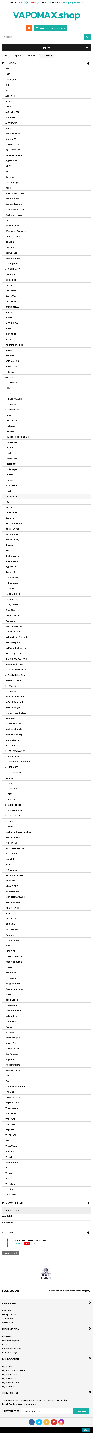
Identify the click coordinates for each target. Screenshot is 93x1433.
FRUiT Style (11, 469)
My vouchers (8, 1386)
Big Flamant (11, 160)
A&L (7, 90)
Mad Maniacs (12, 837)
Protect (9, 967)
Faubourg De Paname (17, 436)
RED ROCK (10, 978)
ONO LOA (10, 924)
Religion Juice (12, 983)
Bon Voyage (11, 182)
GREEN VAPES (12, 528)
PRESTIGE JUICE (13, 961)
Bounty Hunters (13, 204)
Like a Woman (12, 740)
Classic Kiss (13, 409)
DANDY (10, 783)
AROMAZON (11, 122)
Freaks (8, 453)
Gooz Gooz (11, 512)
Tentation (12, 821)
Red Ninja (10, 972)
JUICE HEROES (14, 805)
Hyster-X (10, 572)
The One (9, 1091)
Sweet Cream (12, 1064)
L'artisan (10, 620)
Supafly (9, 1059)
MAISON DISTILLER (14, 848)
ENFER (8, 415)
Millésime (10, 880)
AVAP (8, 128)
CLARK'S (9, 247)
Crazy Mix (10, 290)
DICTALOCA (11, 323)
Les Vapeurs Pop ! (14, 734)
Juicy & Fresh (12, 599)
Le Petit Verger (13, 707)
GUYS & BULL (11, 534)
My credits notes (10, 1374)
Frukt (8, 491)
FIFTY (9, 794)
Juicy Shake (11, 604)
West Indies (11, 1162)
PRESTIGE (10, 951)
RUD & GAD (11, 1005)
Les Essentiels (14, 772)
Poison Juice (12, 940)
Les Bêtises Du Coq (17, 669)
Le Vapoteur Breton (15, 712)
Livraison (6, 1336)
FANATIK (9, 431)
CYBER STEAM (12, 306)
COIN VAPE (10, 274)
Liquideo (10, 777)
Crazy (8, 285)
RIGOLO (9, 994)
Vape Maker (11, 1108)
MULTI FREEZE (13, 815)
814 (7, 85)
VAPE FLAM (10, 1118)
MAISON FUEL (12, 485)
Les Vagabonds (13, 729)
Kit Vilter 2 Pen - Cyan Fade (30, 1240)
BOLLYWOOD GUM (14, 193)
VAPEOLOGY (11, 1124)
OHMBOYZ (10, 918)
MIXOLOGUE (11, 886)
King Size (10, 610)
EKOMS (9, 393)
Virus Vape (11, 1146)
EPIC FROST (11, 420)
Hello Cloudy (12, 539)
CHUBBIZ (9, 242)
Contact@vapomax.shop (22, 1404)
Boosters (10, 68)
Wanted (9, 1151)
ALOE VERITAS (12, 112)
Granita (9, 518)
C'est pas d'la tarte (15, 231)
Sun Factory (11, 1054)
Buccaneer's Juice (14, 209)
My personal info (10, 1382)
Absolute (10, 95)
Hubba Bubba (12, 561)
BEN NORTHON (12, 149)
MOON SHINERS (13, 902)
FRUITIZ (9, 474)
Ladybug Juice (13, 653)
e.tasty (9, 377)
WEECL (8, 1156)
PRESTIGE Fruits (14, 956)
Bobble (9, 187)
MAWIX (9, 864)
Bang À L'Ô (10, 139)
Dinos (8, 328)
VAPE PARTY (11, 1113)
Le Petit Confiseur (14, 696)
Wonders (10, 1183)
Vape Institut (12, 1102)
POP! (7, 945)
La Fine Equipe (12, 642)
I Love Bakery (12, 577)
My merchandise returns (14, 1370)
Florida (9, 447)
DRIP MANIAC (12, 361)
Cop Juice (10, 279)
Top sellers (7, 1318)
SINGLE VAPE (13, 269)
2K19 (7, 74)
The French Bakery (15, 1086)
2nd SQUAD (11, 79)
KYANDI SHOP (12, 615)
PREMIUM (12, 404)
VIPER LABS (10, 1135)
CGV (4, 1344)
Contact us (7, 1322)
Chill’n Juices (12, 236)
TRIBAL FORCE (12, 1097)
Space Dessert (13, 1048)
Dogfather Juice (14, 344)
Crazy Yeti (10, 296)
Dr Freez (9, 355)
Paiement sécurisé (11, 1348)
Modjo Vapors (14, 756)
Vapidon (10, 1129)
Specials (8, 1232)
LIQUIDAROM (11, 745)
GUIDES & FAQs (9, 1352)
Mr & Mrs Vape (13, 907)
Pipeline (9, 934)
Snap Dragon (12, 1037)
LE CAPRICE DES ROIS (16, 658)
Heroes (9, 545)
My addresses (9, 1378)
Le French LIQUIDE (14, 680)
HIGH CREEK (13, 767)
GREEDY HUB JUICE (14, 523)
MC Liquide (11, 869)
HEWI (8, 550)
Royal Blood (11, 999)
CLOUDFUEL (11, 252)
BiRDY (8, 166)
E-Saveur (10, 371)
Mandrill (9, 859)
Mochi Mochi (12, 891)
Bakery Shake (12, 133)
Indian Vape (11, 583)
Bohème (9, 177)
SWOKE (9, 1075)
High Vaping (12, 555)
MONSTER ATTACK (15, 897)
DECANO (9, 317)
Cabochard (11, 220)
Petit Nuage (11, 929)
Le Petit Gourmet (14, 702)
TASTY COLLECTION (16, 750)
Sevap (8, 1026)
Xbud (10, 826)
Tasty (8, 1081)
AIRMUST (10, 101)
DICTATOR (10, 334)
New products (9, 1314)
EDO (7, 388)
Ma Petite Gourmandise (18, 832)
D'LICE (8, 312)
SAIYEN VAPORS (13, 1010)
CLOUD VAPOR (12, 258)
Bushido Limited (13, 214)
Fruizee (9, 480)
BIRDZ (8, 171)
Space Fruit (11, 1043)
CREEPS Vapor (12, 301)
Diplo (8, 339)
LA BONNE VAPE (13, 631)
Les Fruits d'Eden (14, 723)
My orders (7, 1366)
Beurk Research (13, 155)
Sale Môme (11, 1016)
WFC (7, 1167)
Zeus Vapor (11, 1194)
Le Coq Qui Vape (14, 664)
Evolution (12, 788)
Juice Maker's (12, 593)
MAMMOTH (11, 853)
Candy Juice (12, 225)
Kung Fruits (12, 263)
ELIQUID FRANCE (13, 398)
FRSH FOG (10, 463)
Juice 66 (9, 588)
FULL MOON (11, 496)
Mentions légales (10, 1340)
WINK (8, 1178)
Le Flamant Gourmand (18, 761)
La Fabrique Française (17, 637)
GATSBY (9, 507)
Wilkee (8, 1173)
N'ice (7, 913)
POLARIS (11, 685)
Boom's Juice (12, 198)
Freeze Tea (11, 458)
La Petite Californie (15, 648)
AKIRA (8, 106)
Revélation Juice (14, 989)
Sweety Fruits (12, 1070)
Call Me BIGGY (14, 382)
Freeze (11, 799)
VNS (7, 1140)
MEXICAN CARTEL (14, 875)
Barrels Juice (12, 144)
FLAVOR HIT (11, 442)
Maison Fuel (11, 842)
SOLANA (9, 1032)
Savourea (10, 1021)
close (86, 1430)
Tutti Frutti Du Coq (16, 675)
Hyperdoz (10, 566)
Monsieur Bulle (14, 810)
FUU (7, 501)
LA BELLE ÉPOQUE (13, 626)
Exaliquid (10, 426)
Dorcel (8, 350)
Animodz (10, 117)
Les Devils (10, 718)
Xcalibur (9, 1189)
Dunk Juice (11, 366)
